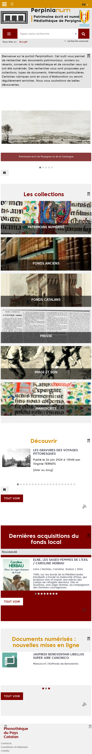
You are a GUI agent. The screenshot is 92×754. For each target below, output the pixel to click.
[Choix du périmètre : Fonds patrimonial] (10, 34)
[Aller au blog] (43, 470)
